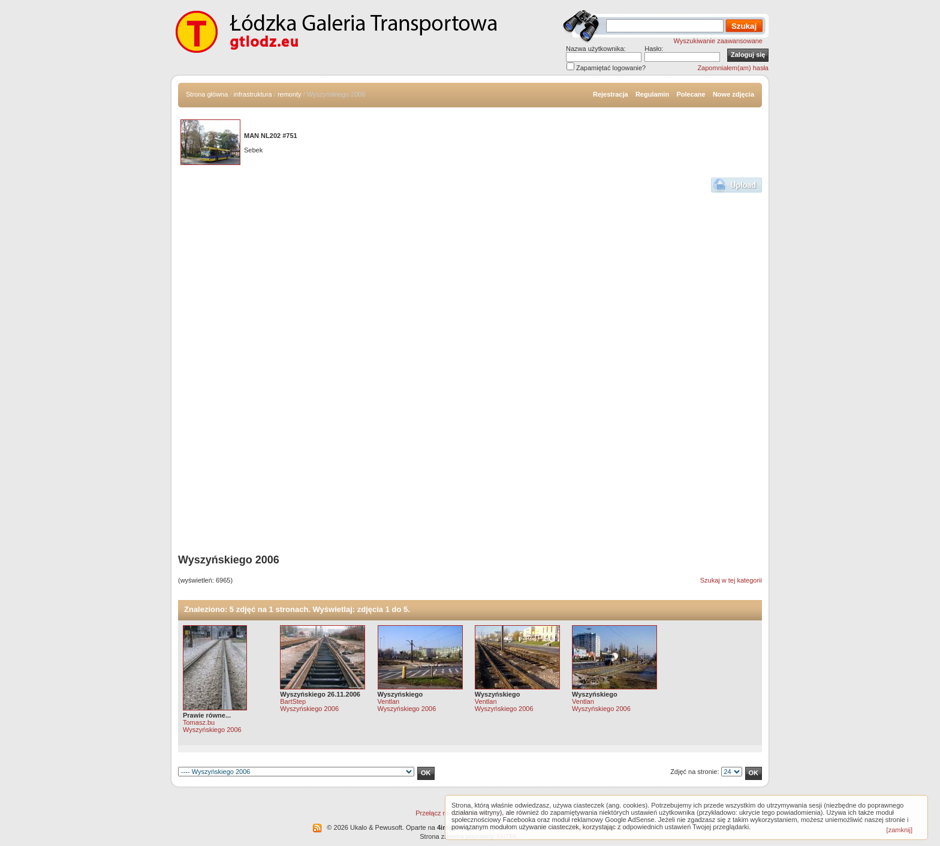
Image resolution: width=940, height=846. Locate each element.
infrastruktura (253, 94)
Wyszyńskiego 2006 (212, 729)
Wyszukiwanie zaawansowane (718, 40)
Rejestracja (610, 94)
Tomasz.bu (199, 722)
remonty (290, 94)
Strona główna (207, 94)
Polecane (690, 94)
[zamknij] (899, 829)
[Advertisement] (228, 364)
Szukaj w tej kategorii (731, 580)
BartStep (293, 701)
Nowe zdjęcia (733, 94)
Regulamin (652, 94)
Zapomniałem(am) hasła (733, 67)
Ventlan (389, 701)
